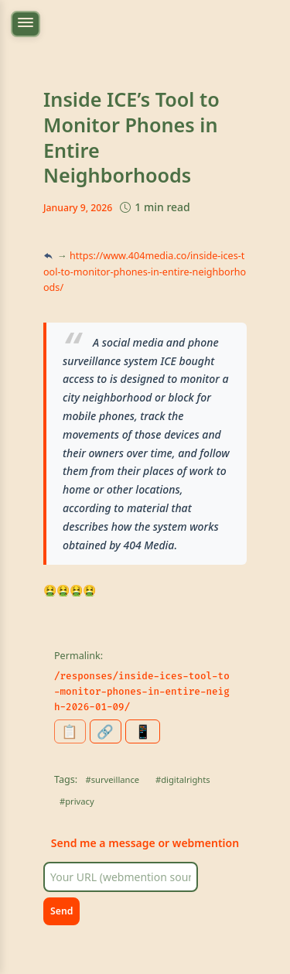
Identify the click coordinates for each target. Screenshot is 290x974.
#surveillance (113, 779)
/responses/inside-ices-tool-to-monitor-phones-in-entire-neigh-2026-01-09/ (142, 691)
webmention (205, 843)
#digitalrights (182, 779)
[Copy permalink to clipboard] (70, 731)
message (131, 843)
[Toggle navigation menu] (25, 24)
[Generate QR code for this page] (142, 731)
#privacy (77, 801)
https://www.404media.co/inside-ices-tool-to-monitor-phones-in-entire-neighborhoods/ (144, 271)
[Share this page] (105, 731)
